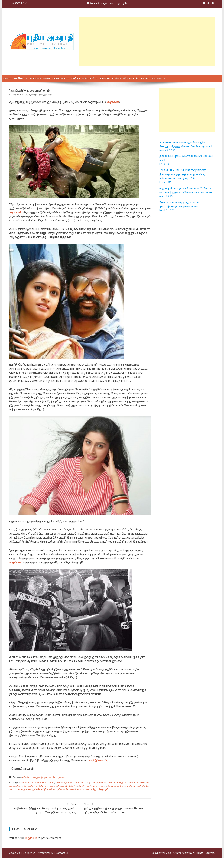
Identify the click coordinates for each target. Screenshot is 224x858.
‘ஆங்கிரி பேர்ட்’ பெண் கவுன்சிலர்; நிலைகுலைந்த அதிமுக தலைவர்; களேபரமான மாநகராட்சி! (182, 174)
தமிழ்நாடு (88, 78)
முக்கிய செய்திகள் (54, 777)
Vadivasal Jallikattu (136, 786)
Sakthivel (73, 786)
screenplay (101, 786)
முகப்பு (7, 78)
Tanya (123, 786)
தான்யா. (52, 789)
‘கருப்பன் (113, 102)
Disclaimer (29, 853)
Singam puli (113, 786)
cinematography (64, 783)
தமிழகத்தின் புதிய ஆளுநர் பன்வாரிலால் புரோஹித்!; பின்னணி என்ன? (116, 808)
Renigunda (62, 786)
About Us (14, 853)
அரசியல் (19, 78)
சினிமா (75, 78)
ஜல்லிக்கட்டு (39, 789)
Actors (24, 783)
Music (12, 786)
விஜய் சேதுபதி (99, 789)
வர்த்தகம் (35, 78)
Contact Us (62, 853)
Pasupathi (21, 786)
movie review (142, 783)
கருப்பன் (26, 789)
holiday (94, 783)
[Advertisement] (147, 41)
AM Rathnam (34, 783)
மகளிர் (145, 78)
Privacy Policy (45, 853)
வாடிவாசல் (83, 789)
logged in (31, 838)
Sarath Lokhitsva (86, 786)
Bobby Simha (48, 783)
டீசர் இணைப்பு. (99, 760)
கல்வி (46, 78)
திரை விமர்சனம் (67, 789)
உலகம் (116, 78)
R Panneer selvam (47, 786)
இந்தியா (104, 78)
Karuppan (121, 783)
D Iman (76, 783)
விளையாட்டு (130, 78)
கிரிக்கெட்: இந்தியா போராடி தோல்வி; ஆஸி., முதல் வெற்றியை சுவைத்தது (45, 808)
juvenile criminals (107, 783)
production (32, 786)
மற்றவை (156, 78)
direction (85, 783)
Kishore (131, 783)
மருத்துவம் (59, 78)
